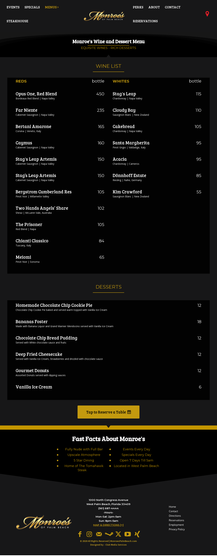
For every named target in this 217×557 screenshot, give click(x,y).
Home (172, 509)
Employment (176, 527)
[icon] (207, 15)
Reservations (176, 522)
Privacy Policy (177, 531)
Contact (173, 513)
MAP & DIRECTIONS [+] (108, 528)
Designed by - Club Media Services (108, 546)
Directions (175, 518)
